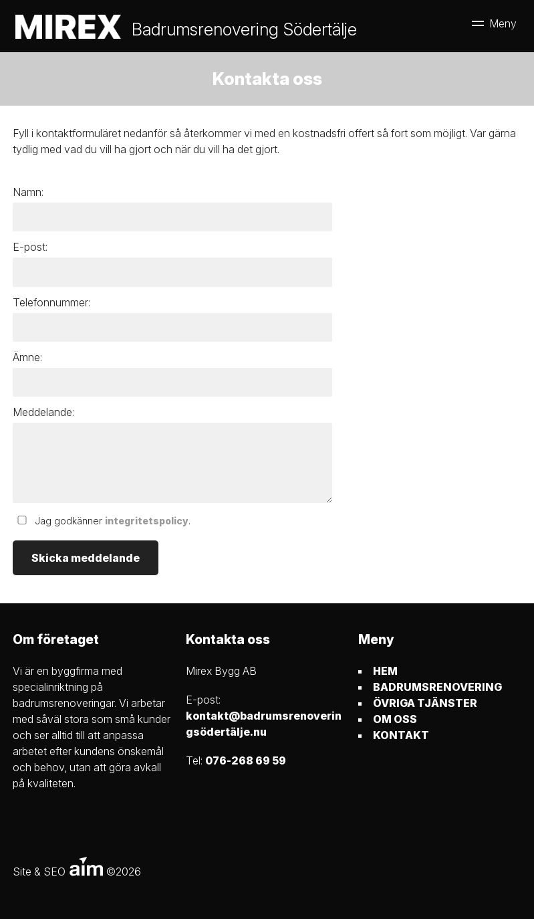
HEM (385, 671)
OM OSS (395, 719)
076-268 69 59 (245, 760)
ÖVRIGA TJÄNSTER (425, 703)
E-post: (30, 246)
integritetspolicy (146, 520)
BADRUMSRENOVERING (437, 687)
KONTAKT (401, 735)
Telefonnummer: (51, 302)
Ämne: (27, 357)
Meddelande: (43, 412)
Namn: (28, 192)
